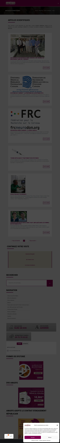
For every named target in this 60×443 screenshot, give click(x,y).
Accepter (33, 437)
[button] (57, 425)
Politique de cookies (34, 440)
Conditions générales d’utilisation (44, 440)
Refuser (49, 437)
